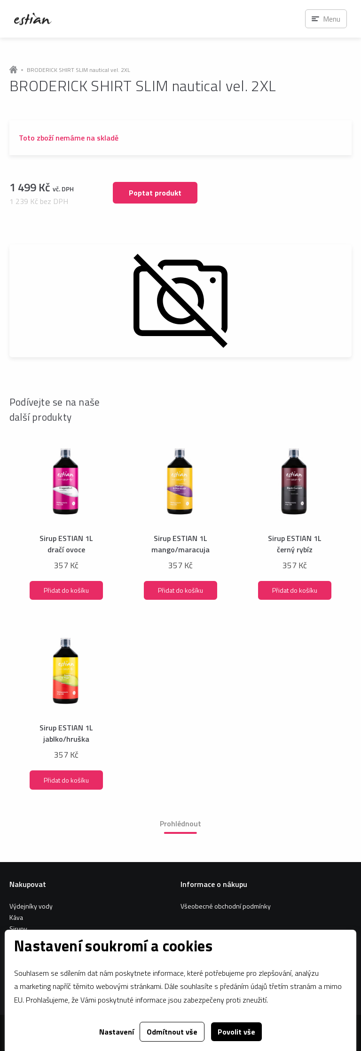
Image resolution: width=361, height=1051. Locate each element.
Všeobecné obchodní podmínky (225, 906)
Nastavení (116, 1031)
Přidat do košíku (66, 590)
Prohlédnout (180, 823)
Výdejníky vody (31, 906)
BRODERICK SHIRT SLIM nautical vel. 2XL (78, 70)
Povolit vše (236, 1031)
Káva (16, 917)
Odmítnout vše (172, 1031)
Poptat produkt (155, 192)
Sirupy (18, 928)
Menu (331, 18)
